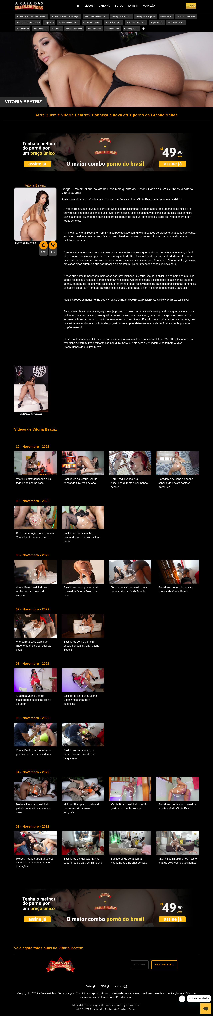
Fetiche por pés (131, 29)
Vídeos (89, 5)
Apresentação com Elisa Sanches (31, 16)
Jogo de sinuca (40, 29)
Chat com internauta (186, 16)
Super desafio (157, 22)
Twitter (91, 986)
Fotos (119, 5)
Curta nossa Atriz (25, 243)
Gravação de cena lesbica (28, 22)
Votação (149, 5)
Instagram (121, 986)
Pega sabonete (94, 29)
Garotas (104, 5)
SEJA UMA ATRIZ (164, 964)
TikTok (105, 986)
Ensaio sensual (112, 29)
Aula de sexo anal (176, 22)
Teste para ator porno (121, 16)
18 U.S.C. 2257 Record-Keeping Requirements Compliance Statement (106, 1009)
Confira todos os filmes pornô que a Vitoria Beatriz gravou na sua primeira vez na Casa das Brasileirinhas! (126, 300)
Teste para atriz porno (145, 16)
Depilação (49, 22)
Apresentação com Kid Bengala (65, 16)
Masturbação (166, 16)
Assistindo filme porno (68, 22)
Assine (191, 6)
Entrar (133, 5)
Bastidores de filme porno (96, 16)
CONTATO (139, 964)
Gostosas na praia (114, 22)
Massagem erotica (74, 29)
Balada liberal (23, 29)
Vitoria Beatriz (70, 948)
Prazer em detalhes (92, 22)
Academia (56, 29)
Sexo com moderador (136, 22)
